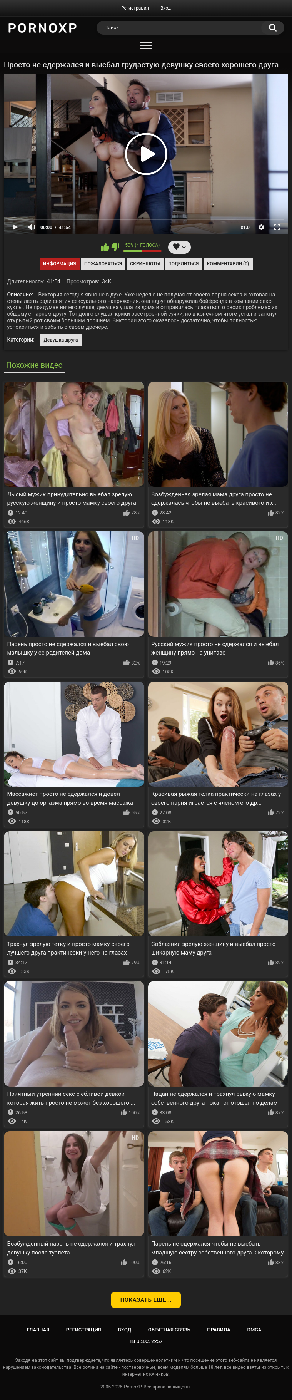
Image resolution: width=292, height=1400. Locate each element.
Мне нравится (105, 247)
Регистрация (135, 8)
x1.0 (245, 227)
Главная (38, 1330)
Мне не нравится (115, 247)
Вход (165, 8)
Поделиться (183, 263)
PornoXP (133, 1387)
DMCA (254, 1330)
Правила (218, 1330)
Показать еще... (146, 1299)
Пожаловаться (103, 263)
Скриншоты (145, 263)
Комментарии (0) (228, 263)
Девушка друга (61, 340)
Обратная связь (169, 1330)
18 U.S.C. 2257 (146, 1341)
